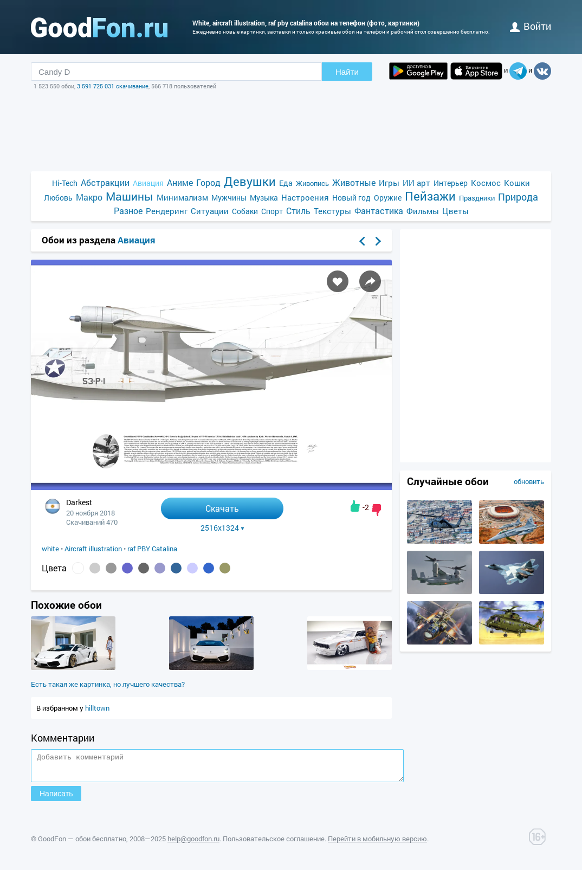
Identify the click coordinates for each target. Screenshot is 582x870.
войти (530, 26)
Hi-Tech (64, 183)
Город (208, 182)
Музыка (264, 197)
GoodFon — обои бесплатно (82, 843)
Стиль (298, 210)
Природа (518, 197)
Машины (129, 196)
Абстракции (105, 182)
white (50, 548)
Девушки (250, 181)
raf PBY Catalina (152, 548)
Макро (89, 197)
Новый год (351, 197)
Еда (286, 183)
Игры (389, 182)
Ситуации (210, 210)
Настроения (305, 197)
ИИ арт (416, 182)
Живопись (312, 183)
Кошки (517, 182)
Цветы (455, 210)
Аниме (180, 182)
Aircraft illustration (93, 548)
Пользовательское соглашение (274, 843)
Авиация (148, 183)
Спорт (272, 211)
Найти (347, 71)
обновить (529, 481)
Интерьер (451, 183)
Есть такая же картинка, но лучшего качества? (108, 684)
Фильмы (422, 210)
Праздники (477, 198)
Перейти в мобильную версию (377, 843)
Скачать (222, 508)
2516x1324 (222, 528)
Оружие (388, 197)
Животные (354, 182)
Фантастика (378, 210)
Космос (486, 182)
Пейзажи (430, 196)
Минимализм (182, 197)
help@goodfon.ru (193, 843)
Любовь (58, 197)
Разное (128, 210)
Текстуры (332, 210)
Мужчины (229, 197)
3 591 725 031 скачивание (112, 86)
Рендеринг (166, 210)
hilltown (97, 708)
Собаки (245, 211)
